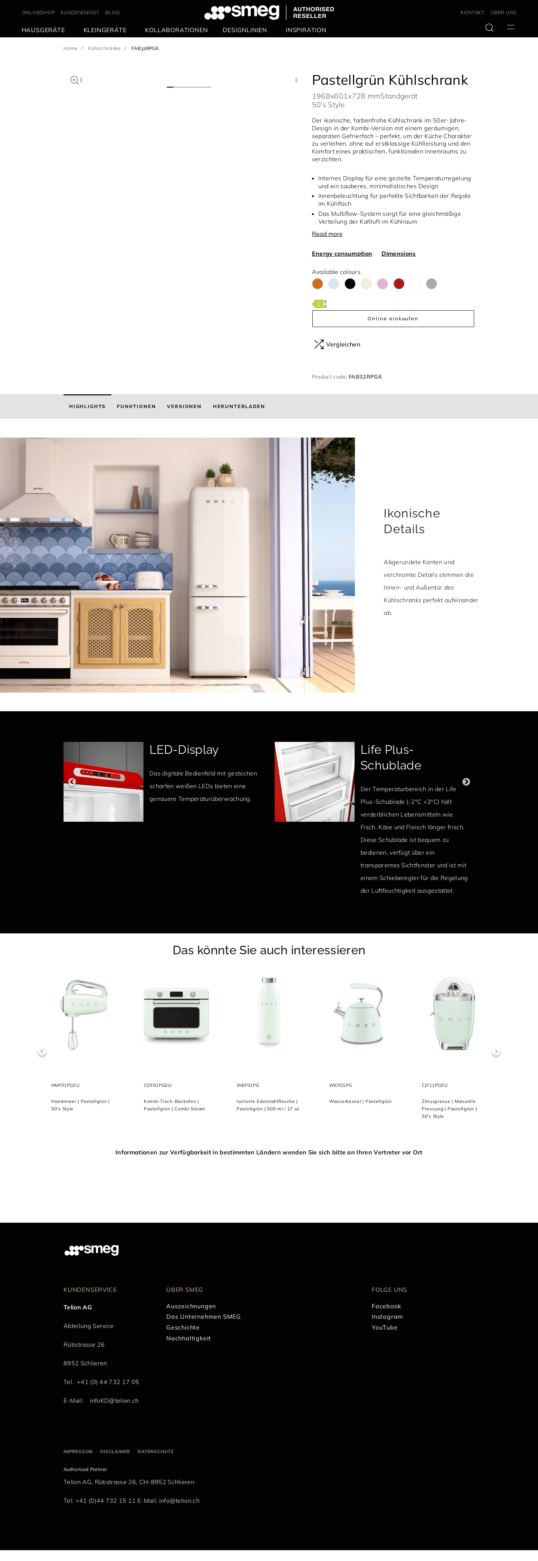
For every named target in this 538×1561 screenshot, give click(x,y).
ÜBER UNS (503, 12)
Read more (327, 233)
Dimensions (398, 253)
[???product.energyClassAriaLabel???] (319, 303)
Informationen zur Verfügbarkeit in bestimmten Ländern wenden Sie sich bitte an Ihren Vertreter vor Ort (269, 1163)
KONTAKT (473, 12)
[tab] (87, 417)
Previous (72, 792)
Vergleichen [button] (337, 344)
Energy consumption (342, 253)
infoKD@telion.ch (114, 1411)
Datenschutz (155, 1462)
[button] (74, 79)
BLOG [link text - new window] (112, 12)
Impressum (78, 1462)
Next (466, 792)
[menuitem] (45, 30)
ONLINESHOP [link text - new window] (38, 12)
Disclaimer (115, 1462)
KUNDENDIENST (80, 12)
